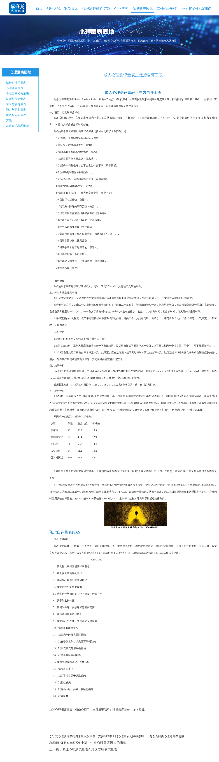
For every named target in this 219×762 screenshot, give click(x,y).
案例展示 (71, 9)
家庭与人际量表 (16, 115)
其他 (9, 120)
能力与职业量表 (16, 109)
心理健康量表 (14, 88)
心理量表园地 (142, 9)
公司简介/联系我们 (196, 9)
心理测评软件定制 (96, 9)
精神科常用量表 (16, 82)
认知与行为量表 (16, 98)
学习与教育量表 (16, 104)
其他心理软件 (167, 9)
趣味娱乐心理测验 (17, 125)
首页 (39, 9)
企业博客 (121, 9)
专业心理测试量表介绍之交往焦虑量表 (89, 749)
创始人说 (53, 9)
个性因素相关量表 (17, 93)
